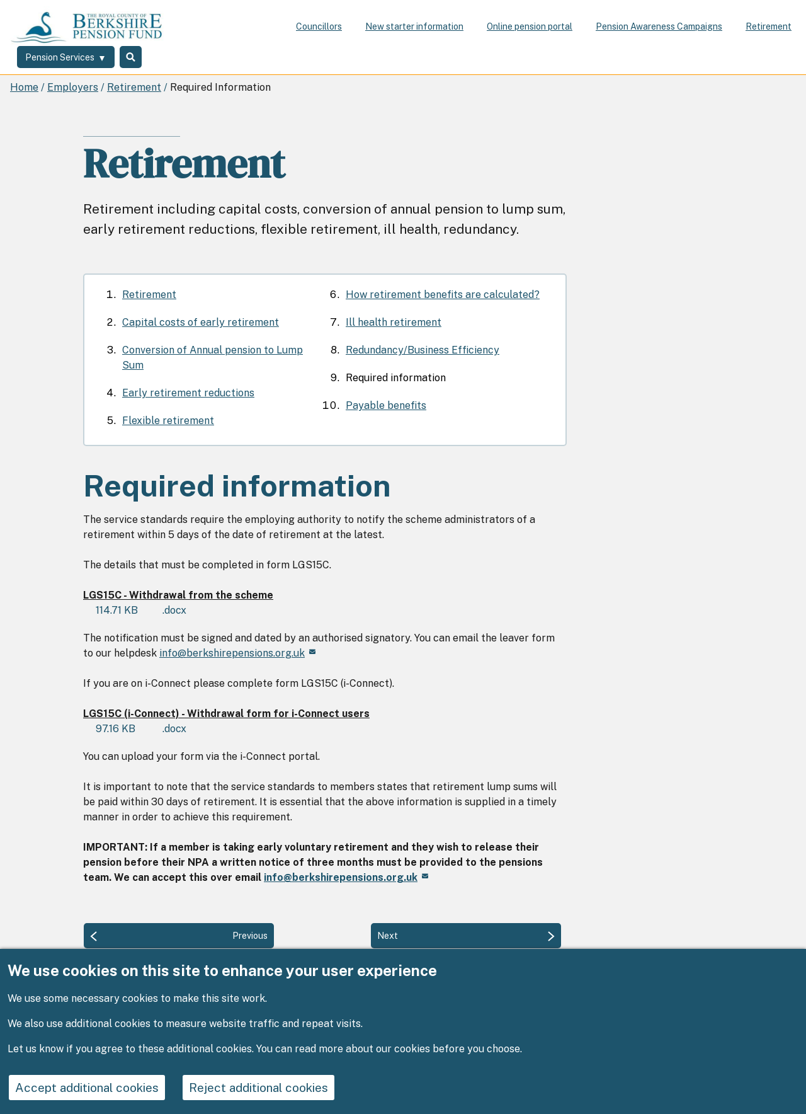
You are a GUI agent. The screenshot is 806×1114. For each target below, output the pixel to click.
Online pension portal (529, 26)
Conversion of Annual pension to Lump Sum (212, 357)
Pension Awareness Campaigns (659, 26)
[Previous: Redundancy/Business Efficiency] (179, 935)
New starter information (414, 26)
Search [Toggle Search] (140, 58)
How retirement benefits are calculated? (443, 295)
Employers (72, 87)
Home (24, 87)
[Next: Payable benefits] (466, 935)
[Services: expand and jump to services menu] (67, 58)
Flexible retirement (168, 421)
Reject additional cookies (274, 1088)
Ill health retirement (393, 322)
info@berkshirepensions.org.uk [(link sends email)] (237, 653)
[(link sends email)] (346, 877)
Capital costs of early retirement (200, 322)
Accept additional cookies (92, 1088)
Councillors (319, 26)
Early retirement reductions (188, 393)
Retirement (769, 26)
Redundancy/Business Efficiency (422, 350)
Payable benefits (386, 405)
